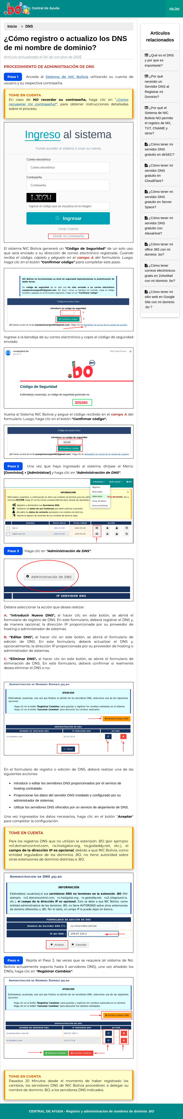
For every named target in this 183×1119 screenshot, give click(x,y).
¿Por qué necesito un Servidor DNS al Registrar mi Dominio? (157, 86)
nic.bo (174, 8)
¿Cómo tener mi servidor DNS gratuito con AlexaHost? (159, 225)
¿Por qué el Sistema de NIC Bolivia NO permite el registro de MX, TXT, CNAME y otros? (159, 120)
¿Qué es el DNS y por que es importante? (159, 60)
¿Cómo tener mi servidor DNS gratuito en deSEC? (159, 149)
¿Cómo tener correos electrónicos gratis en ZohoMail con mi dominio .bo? (160, 273)
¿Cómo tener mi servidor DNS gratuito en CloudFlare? (159, 173)
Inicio (12, 26)
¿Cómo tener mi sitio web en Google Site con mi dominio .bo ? (160, 299)
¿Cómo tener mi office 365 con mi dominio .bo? (159, 249)
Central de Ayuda (31, 8)
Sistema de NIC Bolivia (67, 77)
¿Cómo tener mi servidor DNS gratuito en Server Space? (159, 199)
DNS (29, 26)
